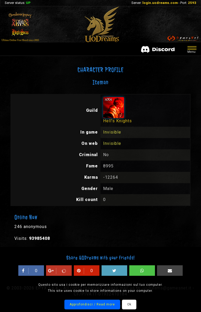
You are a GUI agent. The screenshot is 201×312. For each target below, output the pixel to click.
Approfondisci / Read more (92, 304)
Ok (129, 304)
